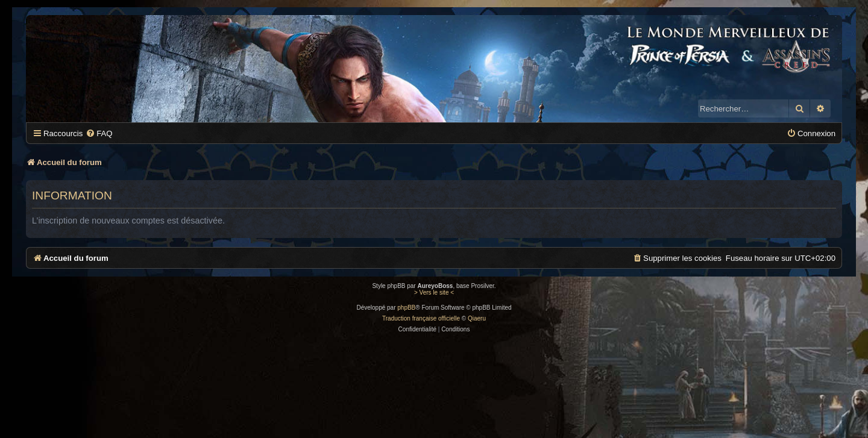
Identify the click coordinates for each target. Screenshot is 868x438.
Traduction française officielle (421, 318)
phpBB (406, 307)
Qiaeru (477, 318)
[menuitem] (99, 133)
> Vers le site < (434, 292)
